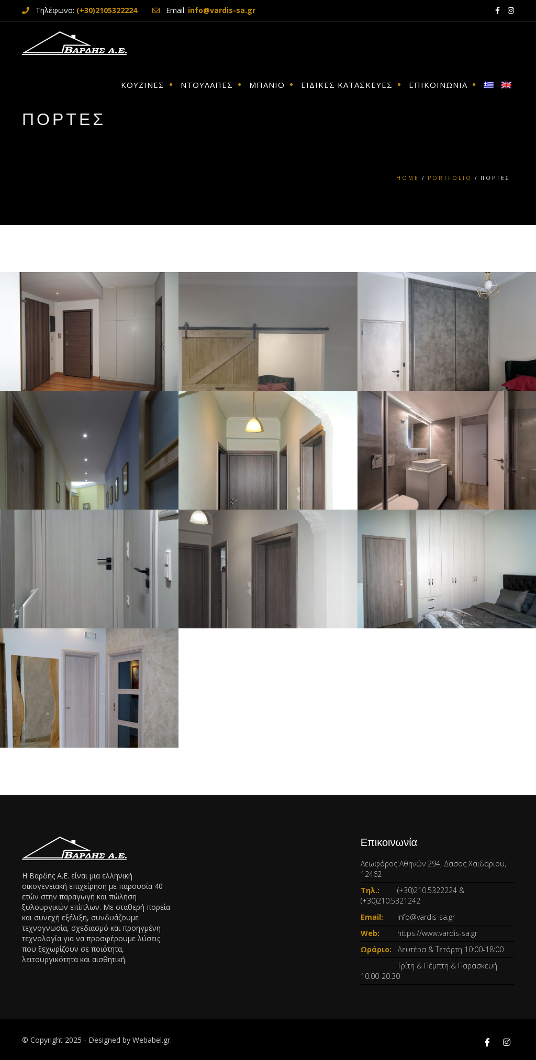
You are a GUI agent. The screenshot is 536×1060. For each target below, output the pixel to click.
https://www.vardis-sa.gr (437, 933)
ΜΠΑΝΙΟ (267, 85)
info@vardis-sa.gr (426, 917)
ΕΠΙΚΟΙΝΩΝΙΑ (438, 85)
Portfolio (450, 178)
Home (407, 178)
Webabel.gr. (152, 1040)
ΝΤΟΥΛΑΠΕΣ (207, 85)
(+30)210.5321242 (390, 901)
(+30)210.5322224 (427, 890)
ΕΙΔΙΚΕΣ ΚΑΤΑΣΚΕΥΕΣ (347, 85)
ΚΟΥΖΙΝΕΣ (142, 85)
